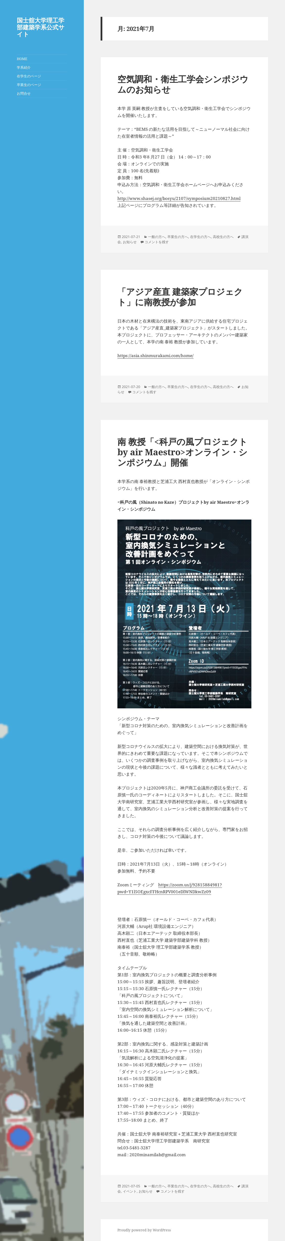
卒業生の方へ (177, 236)
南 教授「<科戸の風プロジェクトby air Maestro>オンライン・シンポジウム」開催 (182, 452)
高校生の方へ (223, 236)
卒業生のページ (29, 84)
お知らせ (130, 241)
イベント (130, 1191)
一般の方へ (156, 236)
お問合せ (24, 93)
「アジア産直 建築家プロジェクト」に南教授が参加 (180, 297)
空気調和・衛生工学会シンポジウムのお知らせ (182, 84)
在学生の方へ (200, 236)
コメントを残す (157, 241)
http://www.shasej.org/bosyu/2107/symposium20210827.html (179, 198)
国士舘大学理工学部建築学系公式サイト (41, 27)
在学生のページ (29, 76)
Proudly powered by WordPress (144, 1230)
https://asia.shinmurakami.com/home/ (155, 355)
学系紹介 (24, 67)
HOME (22, 58)
